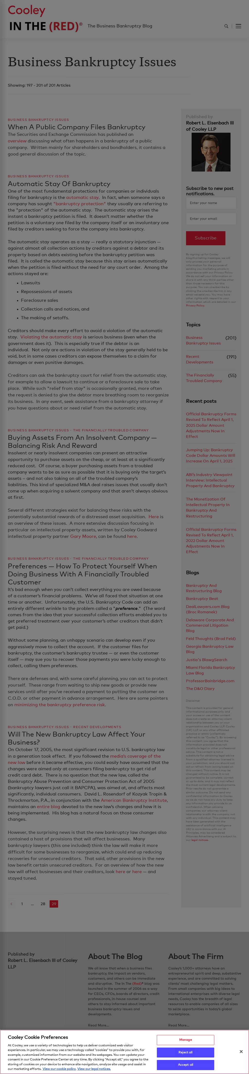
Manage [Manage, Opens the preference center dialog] (185, 1041)
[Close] (241, 1053)
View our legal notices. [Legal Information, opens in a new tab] (94, 1070)
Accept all (185, 1066)
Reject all (185, 1053)
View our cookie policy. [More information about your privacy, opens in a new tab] (59, 1070)
